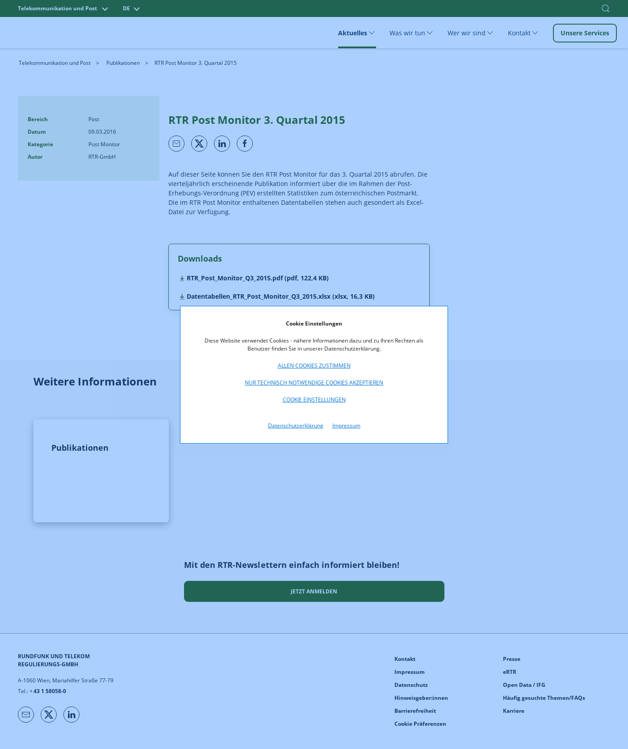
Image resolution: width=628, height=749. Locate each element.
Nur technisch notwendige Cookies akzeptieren (314, 382)
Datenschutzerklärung (295, 425)
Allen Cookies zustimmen (314, 365)
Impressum (346, 425)
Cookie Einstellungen (314, 399)
